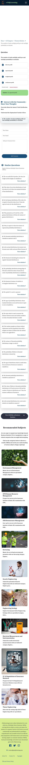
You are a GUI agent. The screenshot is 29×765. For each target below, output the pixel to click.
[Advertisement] (14, 20)
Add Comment (14, 156)
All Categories (9, 41)
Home (2, 41)
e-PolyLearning (9, 2)
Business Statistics (19, 41)
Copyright (19, 756)
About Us (4, 756)
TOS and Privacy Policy (8, 761)
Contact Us (12, 756)
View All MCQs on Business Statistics (15, 416)
